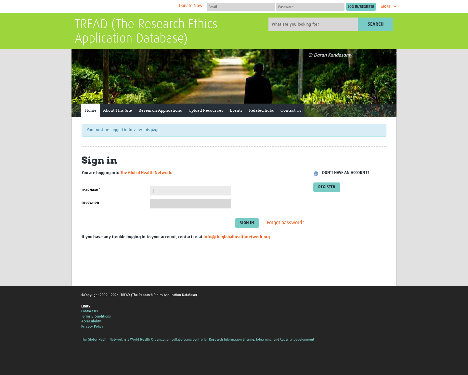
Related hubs (261, 110)
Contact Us (290, 110)
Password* (91, 203)
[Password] (310, 7)
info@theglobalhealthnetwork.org (236, 237)
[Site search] (313, 24)
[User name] (241, 7)
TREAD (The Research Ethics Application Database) (146, 31)
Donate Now (190, 6)
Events (236, 110)
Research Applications (160, 110)
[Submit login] (361, 7)
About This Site (117, 110)
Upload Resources (205, 110)
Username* (91, 190)
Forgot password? (285, 223)
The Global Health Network (123, 6)
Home (90, 110)
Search (376, 24)
